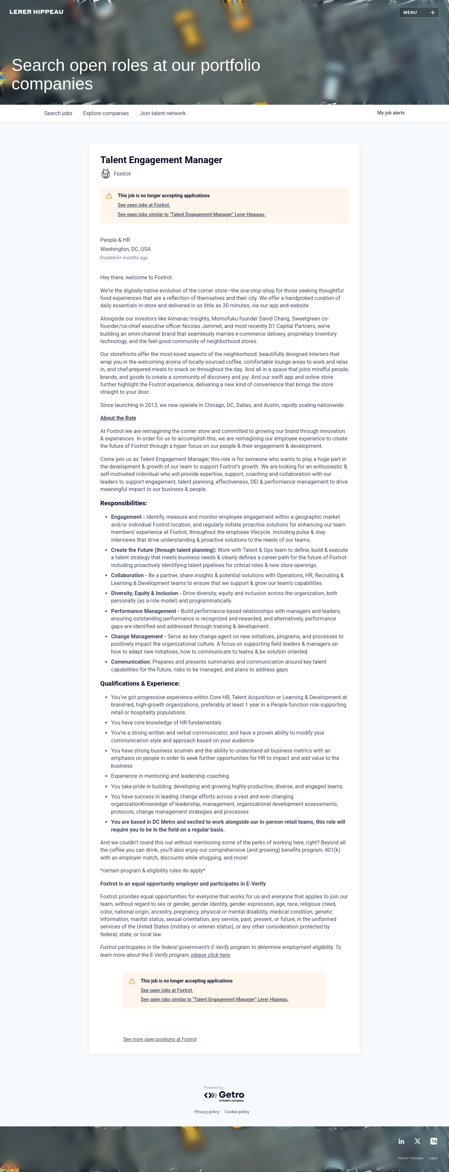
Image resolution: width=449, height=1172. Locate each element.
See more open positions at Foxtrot (160, 1039)
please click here (210, 955)
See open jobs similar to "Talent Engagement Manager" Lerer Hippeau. (192, 214)
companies (106, 113)
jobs (58, 113)
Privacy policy (206, 1112)
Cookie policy (237, 1112)
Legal (433, 1158)
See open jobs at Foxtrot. (144, 205)
